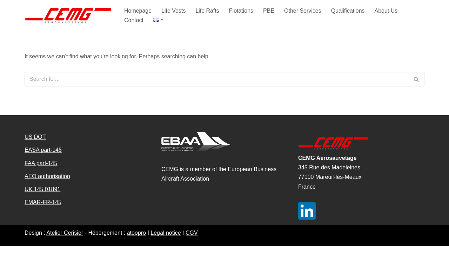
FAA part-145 (41, 170)
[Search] (217, 79)
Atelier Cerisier (64, 239)
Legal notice (165, 239)
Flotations (241, 11)
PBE (269, 11)
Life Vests (173, 11)
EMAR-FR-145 (43, 209)
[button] (162, 19)
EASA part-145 (43, 157)
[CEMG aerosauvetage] (68, 15)
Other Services (303, 11)
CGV (192, 239)
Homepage (138, 11)
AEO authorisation (47, 183)
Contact (133, 20)
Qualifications (348, 11)
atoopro (136, 239)
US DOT (35, 144)
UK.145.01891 (42, 196)
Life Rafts (208, 11)
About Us (386, 11)
